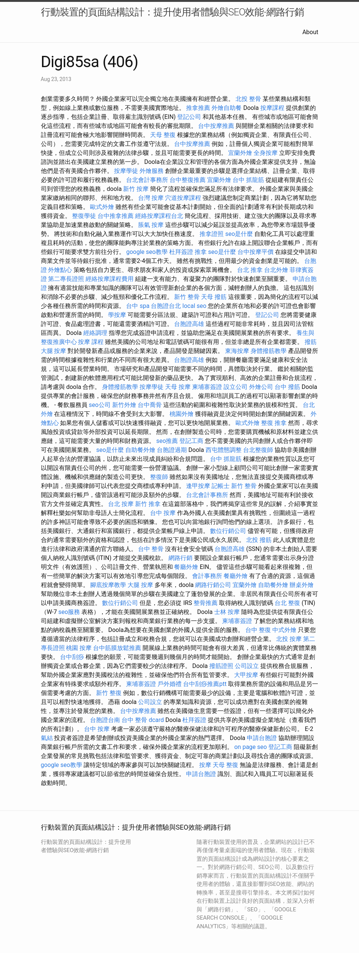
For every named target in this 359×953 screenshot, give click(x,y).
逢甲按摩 (198, 485)
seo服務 (69, 611)
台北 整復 (287, 602)
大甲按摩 (246, 674)
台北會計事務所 (147, 179)
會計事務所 (207, 575)
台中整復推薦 (188, 179)
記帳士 (221, 485)
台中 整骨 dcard (143, 719)
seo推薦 (167, 440)
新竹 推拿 (148, 503)
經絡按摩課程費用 (110, 278)
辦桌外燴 (302, 584)
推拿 (201, 251)
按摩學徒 (126, 170)
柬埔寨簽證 (207, 386)
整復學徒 (84, 215)
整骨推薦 (206, 602)
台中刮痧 (72, 656)
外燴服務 (152, 170)
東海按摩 (237, 350)
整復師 (159, 476)
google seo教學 (146, 251)
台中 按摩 (163, 512)
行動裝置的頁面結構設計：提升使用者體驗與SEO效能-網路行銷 (172, 12)
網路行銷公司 (213, 584)
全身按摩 (266, 152)
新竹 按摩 (136, 188)
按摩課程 (272, 107)
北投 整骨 (248, 98)
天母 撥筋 (214, 296)
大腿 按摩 (53, 350)
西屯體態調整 (224, 449)
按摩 (205, 764)
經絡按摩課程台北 (159, 215)
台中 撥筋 (287, 386)
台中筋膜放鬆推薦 (117, 647)
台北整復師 (258, 449)
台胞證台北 (166, 305)
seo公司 (100, 404)
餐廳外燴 (186, 566)
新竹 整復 (109, 692)
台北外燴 (276, 269)
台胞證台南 (105, 719)
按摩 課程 (91, 341)
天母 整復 (163, 134)
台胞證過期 (172, 449)
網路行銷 (180, 557)
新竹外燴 (124, 404)
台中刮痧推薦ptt (204, 683)
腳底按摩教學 (108, 584)
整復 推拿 (274, 422)
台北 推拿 (250, 269)
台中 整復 (258, 629)
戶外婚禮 (170, 683)
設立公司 (236, 386)
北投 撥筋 (259, 539)
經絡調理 (95, 332)
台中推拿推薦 (116, 215)
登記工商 (191, 440)
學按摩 (117, 314)
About (310, 32)
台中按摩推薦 (216, 125)
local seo (194, 305)
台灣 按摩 (151, 197)
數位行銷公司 (228, 530)
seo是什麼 (239, 233)
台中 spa (137, 305)
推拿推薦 (198, 107)
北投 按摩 (289, 638)
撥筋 (311, 341)
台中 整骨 (151, 548)
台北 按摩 (121, 503)
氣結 (47, 737)
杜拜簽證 (181, 251)
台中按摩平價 (255, 251)
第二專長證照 (66, 278)
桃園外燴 (182, 413)
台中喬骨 (150, 404)
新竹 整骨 (187, 296)
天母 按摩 (178, 386)
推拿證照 (212, 233)
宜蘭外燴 (240, 152)
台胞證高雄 (189, 323)
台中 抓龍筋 (248, 179)
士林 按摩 (227, 611)
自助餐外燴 (140, 449)
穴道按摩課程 (183, 197)
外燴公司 (261, 386)
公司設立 (247, 665)
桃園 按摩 (79, 647)
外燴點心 (60, 269)
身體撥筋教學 (269, 350)
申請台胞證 (262, 737)
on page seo (250, 746)
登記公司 (189, 116)
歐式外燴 (102, 206)
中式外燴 (284, 629)
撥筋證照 (221, 665)
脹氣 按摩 (151, 224)
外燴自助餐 (227, 107)
